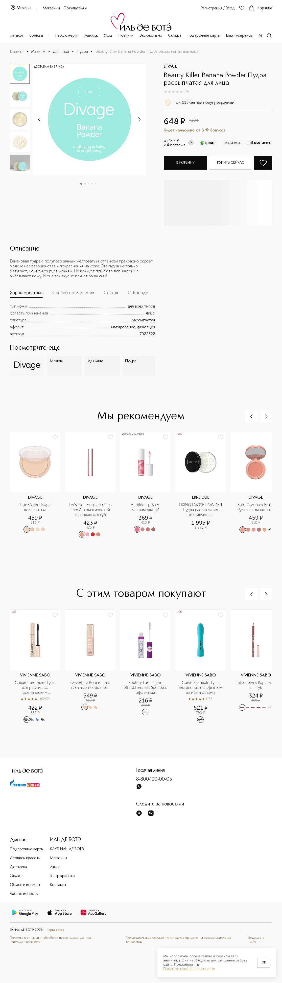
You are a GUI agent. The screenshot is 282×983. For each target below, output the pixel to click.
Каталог (17, 36)
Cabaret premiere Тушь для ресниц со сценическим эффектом (35, 687)
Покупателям (75, 8)
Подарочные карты (203, 36)
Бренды (36, 36)
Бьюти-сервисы (239, 36)
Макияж (91, 36)
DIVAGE (170, 67)
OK (263, 962)
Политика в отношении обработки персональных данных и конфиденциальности (52, 940)
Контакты (58, 885)
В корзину (185, 162)
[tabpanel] (82, 320)
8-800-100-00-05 (154, 779)
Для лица (61, 51)
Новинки (125, 36)
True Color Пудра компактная (35, 507)
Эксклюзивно (150, 36)
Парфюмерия (66, 36)
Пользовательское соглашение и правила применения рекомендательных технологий (178, 940)
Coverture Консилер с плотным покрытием (90, 685)
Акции (55, 867)
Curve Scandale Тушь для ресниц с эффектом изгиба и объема (201, 687)
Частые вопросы (24, 894)
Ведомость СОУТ (256, 940)
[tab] (26, 294)
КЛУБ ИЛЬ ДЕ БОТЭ (67, 849)
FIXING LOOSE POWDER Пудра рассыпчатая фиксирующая (201, 509)
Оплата (16, 876)
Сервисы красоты (25, 858)
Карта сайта (55, 929)
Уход (108, 36)
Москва (20, 8)
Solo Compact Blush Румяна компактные (256, 507)
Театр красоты (62, 876)
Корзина (260, 8)
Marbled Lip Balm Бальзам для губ (146, 507)
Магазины (51, 8)
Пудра (82, 51)
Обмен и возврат (25, 885)
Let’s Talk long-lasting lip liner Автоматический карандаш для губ (90, 509)
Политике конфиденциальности (189, 969)
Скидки (174, 36)
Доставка (18, 867)
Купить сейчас (230, 162)
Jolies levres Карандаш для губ (256, 685)
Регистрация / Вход (218, 8)
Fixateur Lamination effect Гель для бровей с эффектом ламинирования (146, 687)
